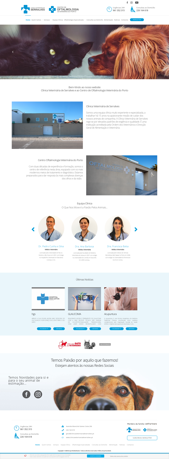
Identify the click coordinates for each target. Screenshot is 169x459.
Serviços (47, 20)
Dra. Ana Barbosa (84, 246)
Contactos (124, 20)
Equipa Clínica (58, 20)
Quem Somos (36, 20)
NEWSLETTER (137, 20)
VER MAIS (59, 329)
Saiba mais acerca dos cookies (119, 456)
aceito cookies (95, 456)
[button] (12, 52)
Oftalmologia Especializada (74, 20)
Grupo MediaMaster (74, 451)
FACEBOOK (44, 329)
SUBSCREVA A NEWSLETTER (142, 438)
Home (28, 20)
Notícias (117, 20)
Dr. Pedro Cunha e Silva (51, 246)
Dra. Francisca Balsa (118, 246)
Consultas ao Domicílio (95, 20)
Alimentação (108, 20)
